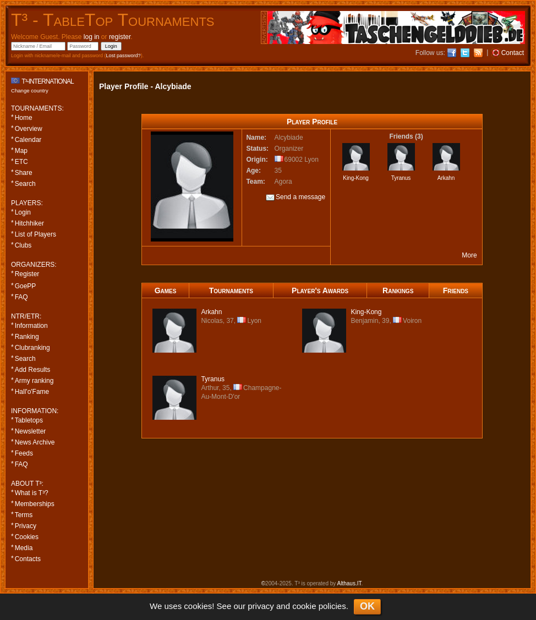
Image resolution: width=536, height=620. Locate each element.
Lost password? (123, 55)
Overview (28, 129)
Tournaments (231, 290)
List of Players (35, 234)
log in (92, 37)
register (119, 37)
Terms (24, 515)
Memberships (34, 504)
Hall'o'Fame (32, 392)
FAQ (21, 297)
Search (25, 184)
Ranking (27, 337)
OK (367, 606)
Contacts (28, 559)
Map (21, 151)
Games (166, 290)
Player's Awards (320, 290)
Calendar (28, 140)
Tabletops (29, 420)
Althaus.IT (349, 583)
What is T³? (31, 493)
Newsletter (30, 431)
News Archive (35, 442)
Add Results (33, 370)
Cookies (27, 537)
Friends (455, 290)
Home (23, 118)
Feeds (24, 453)
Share (23, 173)
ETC (21, 162)
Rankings (397, 290)
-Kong (366, 312)
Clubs (23, 245)
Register (27, 274)
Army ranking (34, 381)
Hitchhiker (29, 223)
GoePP (25, 286)
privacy (261, 606)
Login (23, 212)
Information (31, 326)
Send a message (295, 197)
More (469, 255)
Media (24, 548)
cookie (304, 606)
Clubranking (32, 348)
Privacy (25, 526)
